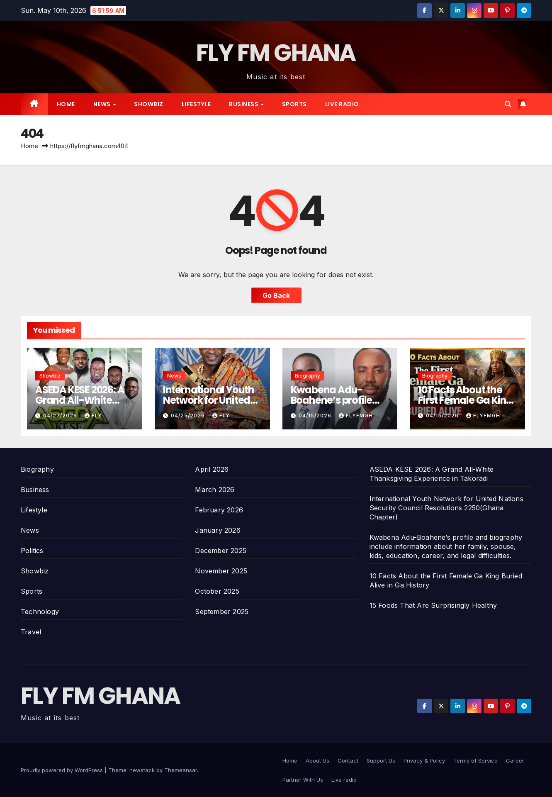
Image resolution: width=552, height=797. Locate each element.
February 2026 (219, 510)
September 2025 (221, 611)
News (102, 104)
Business (244, 104)
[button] (508, 104)
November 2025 (221, 571)
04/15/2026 (316, 415)
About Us (317, 760)
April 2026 (212, 469)
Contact (348, 760)
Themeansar (180, 770)
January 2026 (217, 530)
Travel (31, 632)
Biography (307, 376)
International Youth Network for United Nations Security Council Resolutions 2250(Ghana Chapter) (446, 508)
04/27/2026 (61, 415)
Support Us (381, 760)
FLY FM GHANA (276, 53)
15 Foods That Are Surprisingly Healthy (433, 605)
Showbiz (148, 104)
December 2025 (220, 550)
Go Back (276, 295)
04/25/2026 (189, 415)
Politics (32, 550)
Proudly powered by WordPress (63, 770)
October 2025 (217, 591)
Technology (40, 611)
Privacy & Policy (424, 760)
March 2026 (214, 489)
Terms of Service (475, 760)
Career (515, 760)
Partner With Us (302, 779)
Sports (294, 104)
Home (66, 104)
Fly (93, 415)
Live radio (342, 104)
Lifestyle (196, 104)
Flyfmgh (356, 415)
